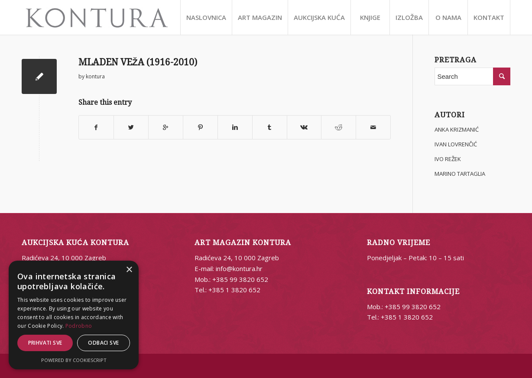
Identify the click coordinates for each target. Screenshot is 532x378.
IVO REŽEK (448, 159)
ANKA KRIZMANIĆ (457, 129)
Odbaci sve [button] (103, 342)
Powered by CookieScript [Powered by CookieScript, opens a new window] (74, 360)
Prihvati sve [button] (45, 342)
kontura (95, 76)
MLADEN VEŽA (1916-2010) (137, 62)
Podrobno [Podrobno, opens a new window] (78, 326)
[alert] (74, 315)
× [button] (129, 270)
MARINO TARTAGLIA (460, 174)
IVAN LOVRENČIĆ (456, 144)
